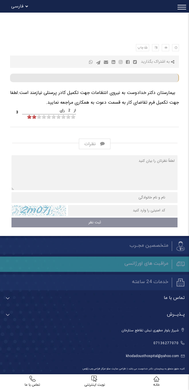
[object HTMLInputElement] (29, 117)
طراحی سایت (118, 369)
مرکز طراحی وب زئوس (94, 369)
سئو (108, 369)
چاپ (141, 47)
